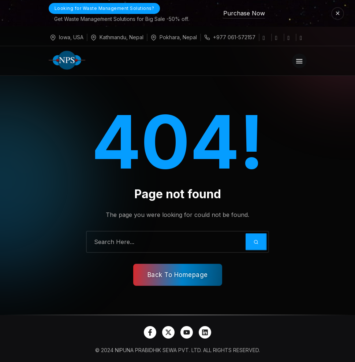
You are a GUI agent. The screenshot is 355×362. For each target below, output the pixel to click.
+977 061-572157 (234, 37)
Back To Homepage (177, 274)
